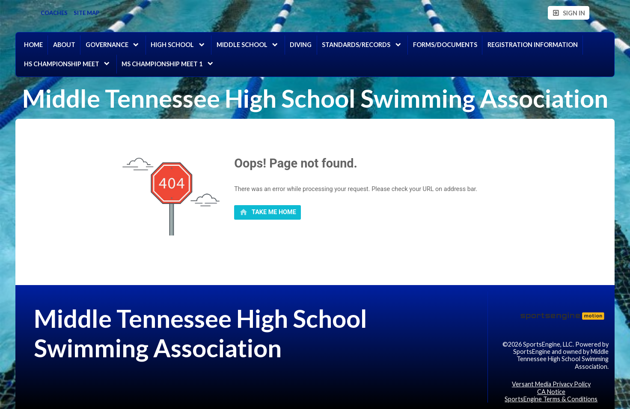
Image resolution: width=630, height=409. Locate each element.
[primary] (267, 212)
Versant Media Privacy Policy (551, 384)
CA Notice (551, 391)
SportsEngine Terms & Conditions (551, 399)
